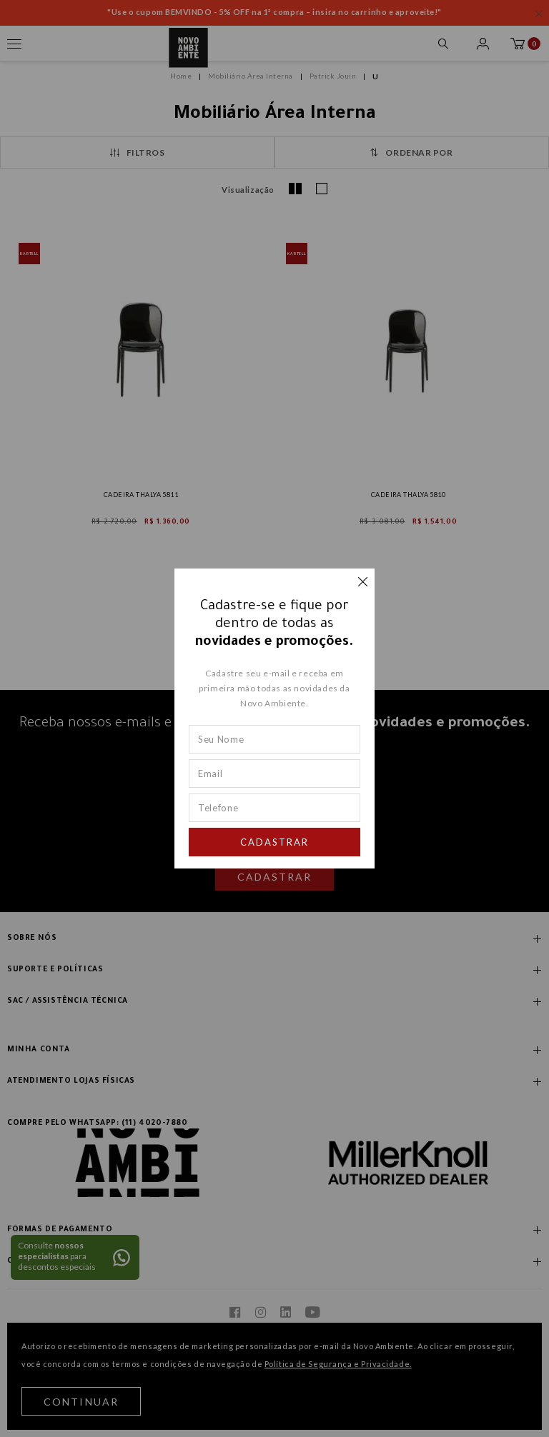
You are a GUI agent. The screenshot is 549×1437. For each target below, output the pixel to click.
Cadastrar (274, 842)
